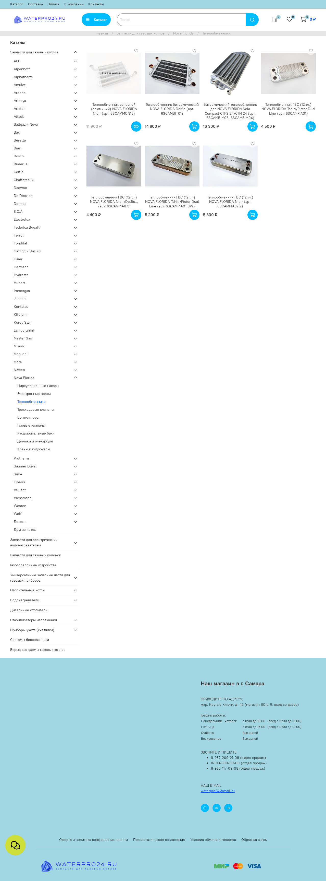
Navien (19, 370)
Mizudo (19, 346)
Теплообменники (31, 401)
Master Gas (23, 338)
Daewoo (20, 187)
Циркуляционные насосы (38, 385)
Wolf (17, 513)
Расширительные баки (36, 433)
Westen (20, 505)
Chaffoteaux (23, 180)
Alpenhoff (22, 69)
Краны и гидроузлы (33, 449)
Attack (19, 116)
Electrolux (22, 219)
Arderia (20, 92)
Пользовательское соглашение (159, 839)
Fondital (20, 243)
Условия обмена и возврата (213, 839)
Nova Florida (183, 33)
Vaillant (20, 490)
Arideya (20, 100)
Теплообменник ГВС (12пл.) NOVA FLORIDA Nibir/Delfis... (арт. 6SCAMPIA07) (114, 201)
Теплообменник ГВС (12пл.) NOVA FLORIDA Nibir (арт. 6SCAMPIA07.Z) (230, 201)
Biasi (18, 148)
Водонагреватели (24, 600)
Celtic (18, 172)
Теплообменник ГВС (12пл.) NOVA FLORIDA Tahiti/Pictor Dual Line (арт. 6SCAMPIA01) (288, 109)
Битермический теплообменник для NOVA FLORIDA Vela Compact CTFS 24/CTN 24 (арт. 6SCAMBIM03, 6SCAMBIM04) (230, 111)
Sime (18, 474)
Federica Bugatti (27, 227)
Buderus (20, 164)
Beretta (20, 140)
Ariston (20, 108)
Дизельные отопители (28, 610)
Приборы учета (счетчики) (32, 630)
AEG (17, 61)
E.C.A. (18, 211)
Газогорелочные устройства (33, 565)
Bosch (19, 156)
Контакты (96, 4)
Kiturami (21, 314)
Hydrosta (21, 275)
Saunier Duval (25, 466)
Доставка (35, 4)
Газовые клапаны (31, 425)
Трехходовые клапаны (35, 409)
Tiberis (19, 482)
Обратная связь (254, 839)
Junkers (20, 298)
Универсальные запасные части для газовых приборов (40, 578)
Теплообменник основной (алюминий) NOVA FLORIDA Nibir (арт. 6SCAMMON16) (114, 109)
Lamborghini (24, 330)
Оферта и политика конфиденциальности (93, 839)
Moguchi (21, 354)
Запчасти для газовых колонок (35, 555)
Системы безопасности (29, 639)
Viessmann (23, 498)
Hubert (19, 282)
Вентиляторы (28, 417)
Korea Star (22, 322)
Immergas (22, 290)
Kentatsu (21, 306)
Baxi (17, 132)
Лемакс (20, 521)
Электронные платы (34, 393)
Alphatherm (23, 77)
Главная (102, 33)
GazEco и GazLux (27, 251)
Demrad (20, 203)
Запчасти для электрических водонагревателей (33, 542)
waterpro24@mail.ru (218, 791)
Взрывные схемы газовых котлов (37, 649)
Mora (18, 362)
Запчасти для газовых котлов (141, 33)
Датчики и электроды (35, 441)
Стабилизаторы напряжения (33, 620)
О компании (74, 4)
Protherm (21, 458)
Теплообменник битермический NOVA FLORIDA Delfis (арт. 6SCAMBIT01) (172, 109)
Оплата (53, 4)
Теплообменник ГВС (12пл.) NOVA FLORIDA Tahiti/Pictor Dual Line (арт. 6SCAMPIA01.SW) (172, 201)
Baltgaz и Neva (26, 124)
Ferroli (19, 235)
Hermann (21, 267)
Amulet (20, 85)
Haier (18, 259)
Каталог (16, 4)
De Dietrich (23, 195)
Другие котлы (25, 529)
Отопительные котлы (27, 590)
